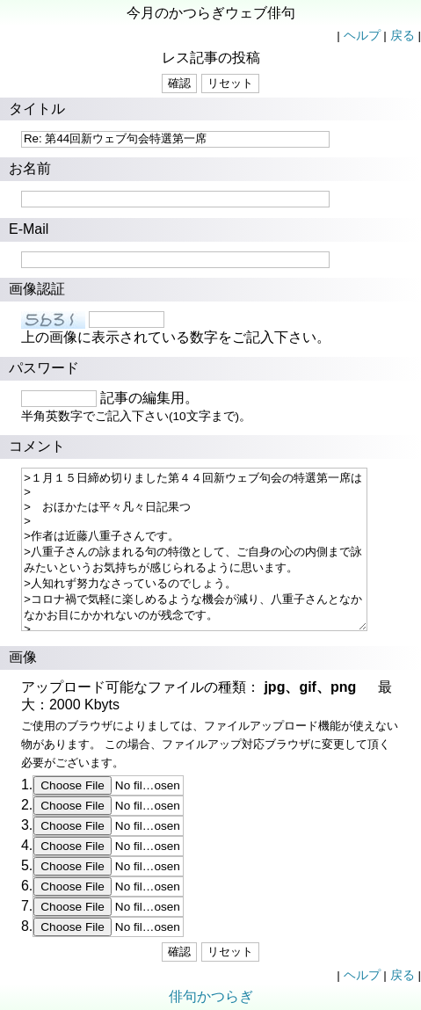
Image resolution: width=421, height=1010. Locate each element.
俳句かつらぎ (211, 996)
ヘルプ (362, 35)
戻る (402, 35)
